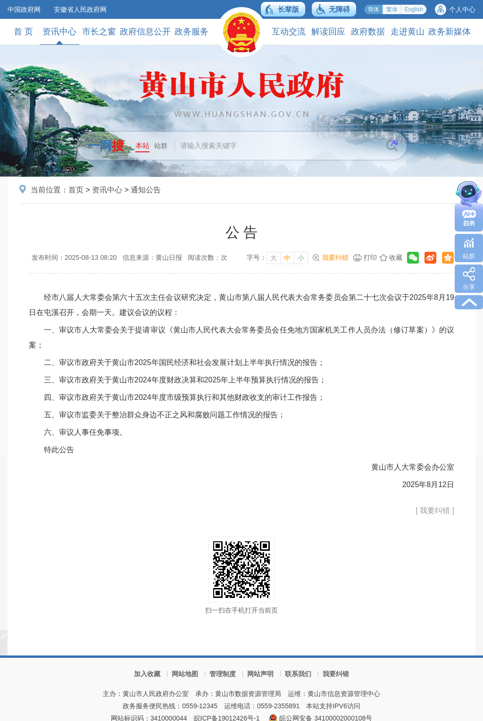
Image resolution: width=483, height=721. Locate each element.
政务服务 (191, 31)
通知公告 (146, 190)
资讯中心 (59, 35)
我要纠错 (335, 257)
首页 (75, 190)
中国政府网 (24, 9)
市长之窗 (99, 31)
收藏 (395, 257)
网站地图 (185, 674)
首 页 (23, 31)
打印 (370, 257)
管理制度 (222, 674)
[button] (283, 9)
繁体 (392, 9)
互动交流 (289, 31)
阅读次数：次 (207, 257)
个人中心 (462, 9)
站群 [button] (160, 145)
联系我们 (298, 674)
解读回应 (328, 31)
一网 (105, 146)
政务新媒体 (449, 31)
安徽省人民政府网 (80, 9)
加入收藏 (147, 674)
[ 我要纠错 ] (435, 510)
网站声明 (260, 674)
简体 (373, 9)
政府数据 (368, 31)
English (414, 9)
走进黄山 (408, 31)
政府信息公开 (145, 31)
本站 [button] (142, 145)
